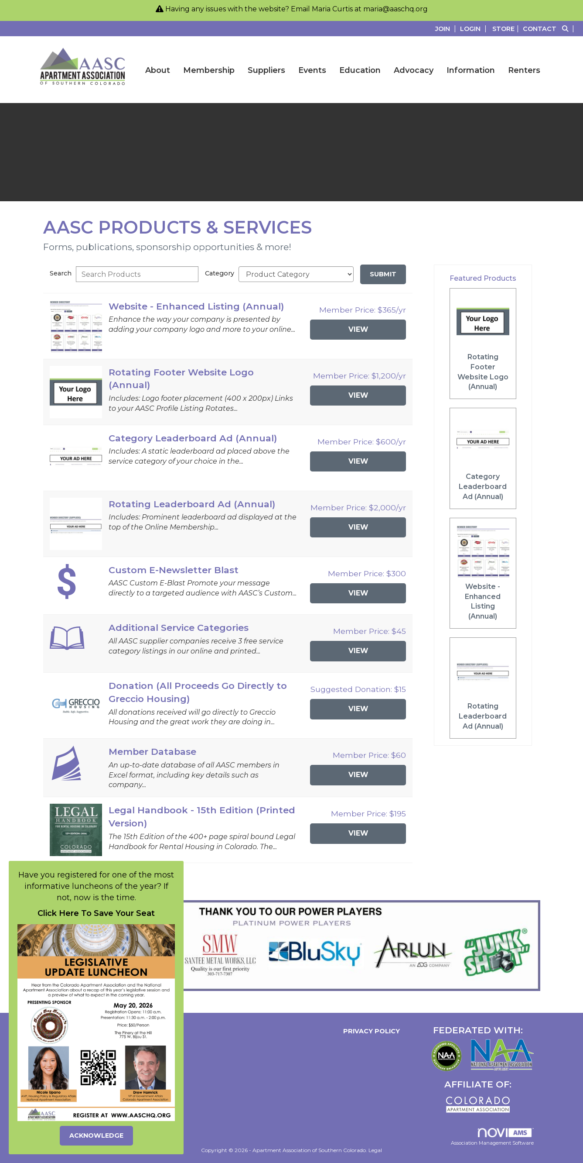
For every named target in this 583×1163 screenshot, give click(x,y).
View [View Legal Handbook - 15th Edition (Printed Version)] (358, 833)
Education (360, 70)
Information (471, 70)
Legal (375, 1150)
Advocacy (413, 70)
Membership (209, 70)
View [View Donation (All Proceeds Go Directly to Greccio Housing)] (358, 709)
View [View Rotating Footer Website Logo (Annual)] (358, 395)
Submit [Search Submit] (383, 274)
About (157, 70)
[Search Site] (569, 28)
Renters (524, 70)
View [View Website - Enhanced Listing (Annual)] (358, 329)
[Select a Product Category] (296, 274)
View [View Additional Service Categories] (358, 651)
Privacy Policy (370, 1031)
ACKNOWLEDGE (96, 1135)
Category (219, 273)
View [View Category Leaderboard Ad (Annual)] (358, 461)
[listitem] (446, 28)
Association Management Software (492, 1137)
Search (61, 273)
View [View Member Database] (358, 775)
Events (312, 70)
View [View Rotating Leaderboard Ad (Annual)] (358, 527)
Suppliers (266, 70)
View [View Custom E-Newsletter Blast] (358, 593)
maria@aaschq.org (395, 9)
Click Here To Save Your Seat (96, 913)
